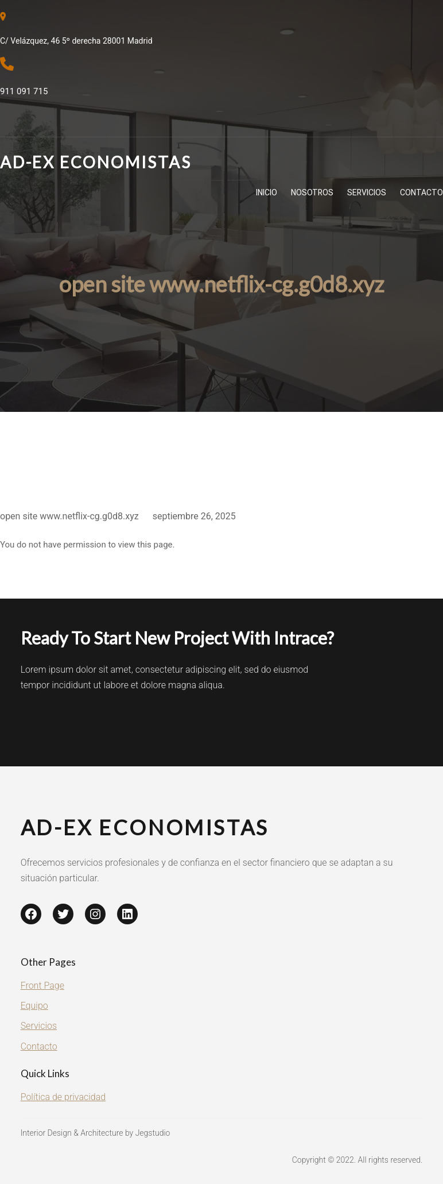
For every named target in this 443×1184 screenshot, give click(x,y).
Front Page (42, 985)
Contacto (39, 1046)
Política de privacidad (63, 1097)
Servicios (39, 1025)
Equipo (34, 1005)
